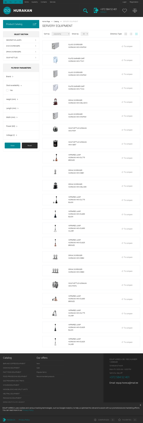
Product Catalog (21, 24)
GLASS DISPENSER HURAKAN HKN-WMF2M (77, 45)
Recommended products (45, 376)
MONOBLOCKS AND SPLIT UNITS (15, 389)
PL (20, 2)
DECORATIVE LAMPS (13, 40)
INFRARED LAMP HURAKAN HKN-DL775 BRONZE (76, 157)
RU (11, 2)
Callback (103, 12)
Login (125, 2)
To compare (126, 46)
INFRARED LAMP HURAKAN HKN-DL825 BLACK (76, 327)
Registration (134, 2)
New (38, 363)
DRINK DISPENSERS (13, 52)
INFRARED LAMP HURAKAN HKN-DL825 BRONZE (76, 242)
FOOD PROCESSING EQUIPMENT (15, 376)
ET (15, 2)
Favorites (127, 420)
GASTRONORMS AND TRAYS (13, 381)
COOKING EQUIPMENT (11, 368)
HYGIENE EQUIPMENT (11, 385)
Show (13, 145)
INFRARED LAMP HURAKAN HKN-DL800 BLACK (76, 214)
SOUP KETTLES (12, 57)
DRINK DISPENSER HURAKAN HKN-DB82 (76, 256)
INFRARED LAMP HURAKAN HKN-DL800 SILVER (76, 228)
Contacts (44, 2)
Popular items (42, 372)
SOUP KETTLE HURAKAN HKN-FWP (77, 129)
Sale (38, 368)
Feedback (9, 420)
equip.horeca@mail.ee (127, 382)
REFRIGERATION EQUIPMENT (14, 402)
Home (26, 2)
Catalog (56, 21)
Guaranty (35, 2)
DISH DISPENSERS (13, 46)
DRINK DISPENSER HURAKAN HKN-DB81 (76, 171)
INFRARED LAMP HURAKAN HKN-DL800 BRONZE (76, 298)
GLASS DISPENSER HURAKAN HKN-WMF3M (77, 115)
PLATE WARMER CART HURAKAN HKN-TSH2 (76, 87)
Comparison (104, 420)
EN (6, 2)
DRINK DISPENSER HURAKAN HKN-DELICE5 (77, 185)
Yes (11, 90)
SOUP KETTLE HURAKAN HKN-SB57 (77, 143)
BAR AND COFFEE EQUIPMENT (14, 363)
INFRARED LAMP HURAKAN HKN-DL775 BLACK (76, 199)
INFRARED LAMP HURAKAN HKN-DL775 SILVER (76, 313)
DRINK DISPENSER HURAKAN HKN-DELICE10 (77, 101)
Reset (30, 145)
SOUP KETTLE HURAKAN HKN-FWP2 (77, 284)
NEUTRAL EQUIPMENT (11, 393)
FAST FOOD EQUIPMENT (12, 372)
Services (52, 2)
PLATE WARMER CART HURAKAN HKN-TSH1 (76, 59)
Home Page (46, 21)
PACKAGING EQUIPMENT (12, 398)
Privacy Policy (24, 420)
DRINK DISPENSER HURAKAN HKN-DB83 (76, 270)
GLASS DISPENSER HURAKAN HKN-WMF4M (77, 73)
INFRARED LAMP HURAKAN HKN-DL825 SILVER (76, 341)
